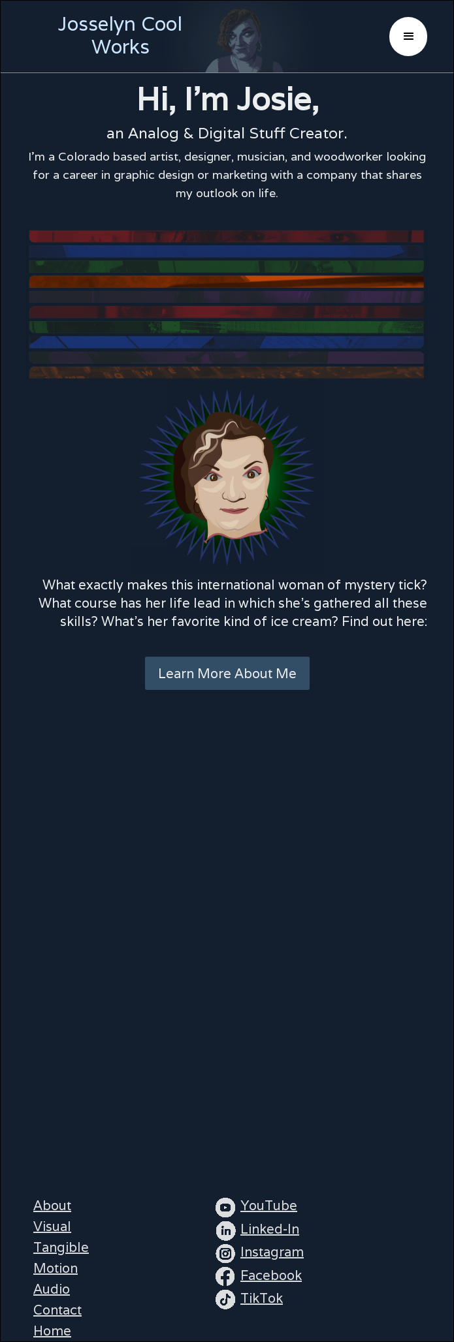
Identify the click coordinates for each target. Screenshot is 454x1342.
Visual (52, 1226)
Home (52, 1330)
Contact (57, 1310)
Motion (55, 1268)
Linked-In (269, 1229)
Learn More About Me (227, 673)
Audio (51, 1289)
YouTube (268, 1205)
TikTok (261, 1298)
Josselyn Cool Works (120, 35)
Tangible (61, 1247)
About (52, 1205)
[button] (408, 36)
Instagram (272, 1251)
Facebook (271, 1275)
